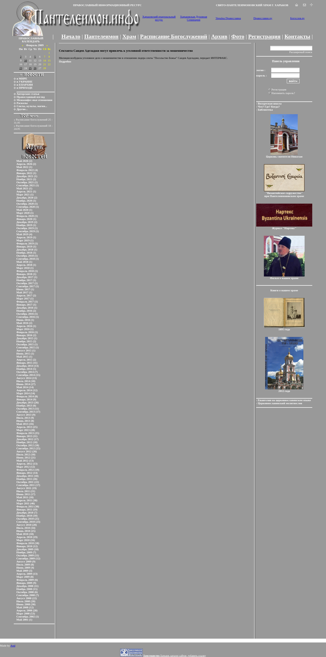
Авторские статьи (28, 93)
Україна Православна (228, 18)
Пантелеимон (101, 36)
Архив (219, 36)
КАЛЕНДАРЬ (31, 41)
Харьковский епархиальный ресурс (159, 18)
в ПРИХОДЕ (25, 87)
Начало (70, 36)
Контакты (297, 36)
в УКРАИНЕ (24, 81)
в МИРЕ (22, 78)
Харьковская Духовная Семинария (193, 18)
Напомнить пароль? (283, 93)
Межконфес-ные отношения (34, 99)
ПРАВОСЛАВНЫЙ (31, 38)
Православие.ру (262, 18)
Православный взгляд (31, 96)
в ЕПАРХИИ (25, 84)
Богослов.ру (297, 18)
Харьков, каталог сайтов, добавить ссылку (174, 655)
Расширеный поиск (300, 52)
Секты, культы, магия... (32, 106)
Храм (129, 36)
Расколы (22, 102)
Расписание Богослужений (173, 36)
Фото (237, 36)
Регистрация (264, 36)
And (12, 645)
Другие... (22, 109)
